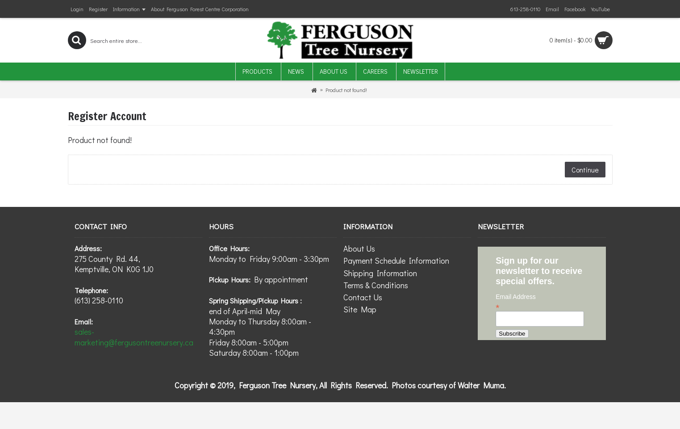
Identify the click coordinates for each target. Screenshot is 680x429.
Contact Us (362, 297)
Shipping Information (380, 273)
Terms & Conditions (375, 285)
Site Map (359, 309)
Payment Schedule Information (396, 260)
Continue (585, 169)
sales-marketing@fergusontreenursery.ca (134, 336)
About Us (359, 248)
